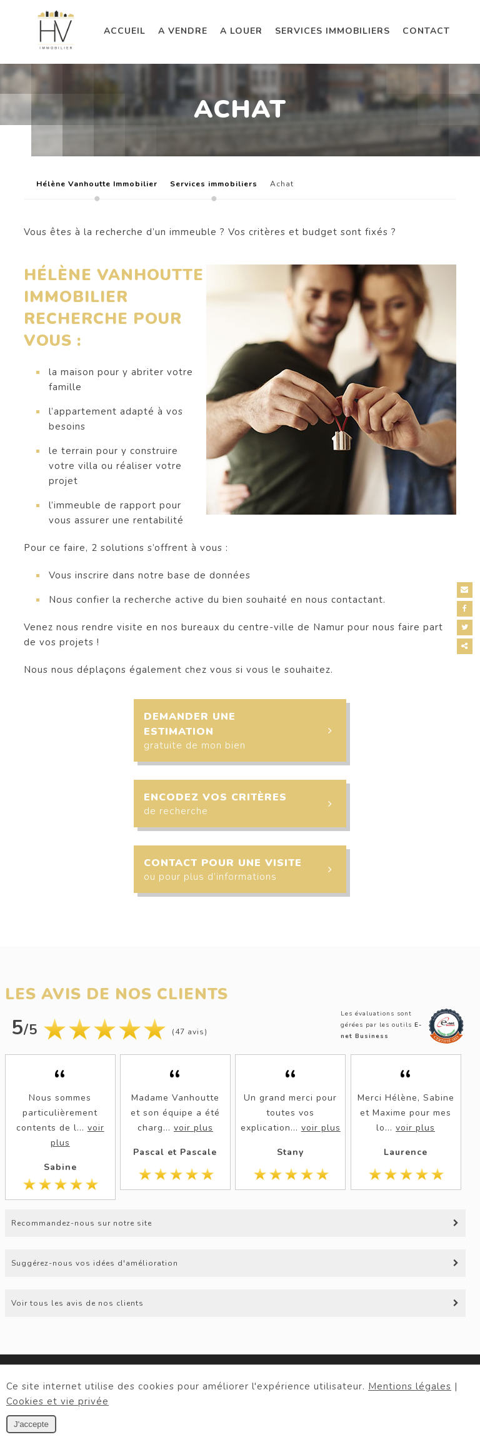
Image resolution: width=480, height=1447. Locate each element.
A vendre (183, 31)
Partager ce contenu (466, 646)
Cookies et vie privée (57, 1401)
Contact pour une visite (245, 870)
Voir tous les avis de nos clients (77, 1303)
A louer (241, 31)
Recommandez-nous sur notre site (81, 1223)
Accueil (125, 31)
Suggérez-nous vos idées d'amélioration (94, 1263)
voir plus (193, 1128)
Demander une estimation (245, 730)
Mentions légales (409, 1386)
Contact (426, 31)
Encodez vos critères (245, 804)
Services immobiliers (332, 31)
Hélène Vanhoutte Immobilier (97, 184)
